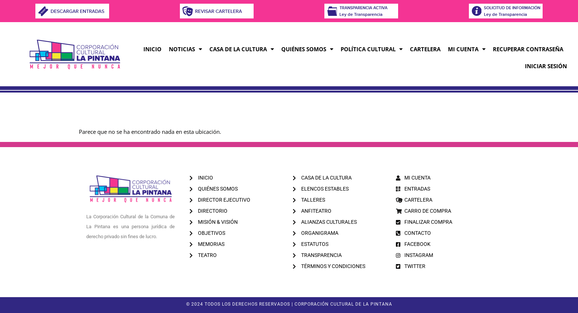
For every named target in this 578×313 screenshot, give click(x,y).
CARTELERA (425, 49)
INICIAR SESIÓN (546, 66)
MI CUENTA (466, 49)
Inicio (152, 49)
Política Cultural (372, 49)
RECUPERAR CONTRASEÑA (528, 49)
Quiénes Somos (307, 49)
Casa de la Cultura (241, 49)
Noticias (185, 49)
